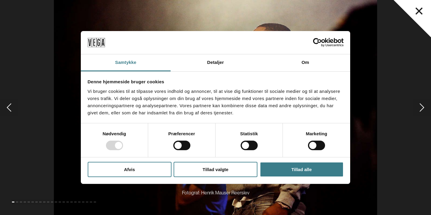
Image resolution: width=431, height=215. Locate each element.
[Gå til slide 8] (40, 202)
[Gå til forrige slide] (9, 107)
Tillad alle (301, 169)
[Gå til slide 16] (71, 202)
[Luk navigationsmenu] (419, 11)
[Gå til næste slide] (422, 107)
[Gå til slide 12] (56, 202)
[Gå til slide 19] (83, 202)
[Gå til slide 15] (67, 202)
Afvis (129, 169)
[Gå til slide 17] (75, 202)
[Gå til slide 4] (25, 202)
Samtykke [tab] (125, 62)
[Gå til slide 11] (52, 202)
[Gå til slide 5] (29, 202)
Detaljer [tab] (215, 62)
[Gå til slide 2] (17, 202)
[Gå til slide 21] (91, 202)
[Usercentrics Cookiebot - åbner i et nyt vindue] (317, 42)
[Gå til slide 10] (48, 202)
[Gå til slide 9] (44, 202)
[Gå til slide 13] (60, 202)
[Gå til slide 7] (36, 202)
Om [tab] (305, 62)
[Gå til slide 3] (21, 202)
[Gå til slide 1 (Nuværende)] (13, 202)
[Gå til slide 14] (64, 202)
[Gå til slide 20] (87, 202)
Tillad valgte (215, 169)
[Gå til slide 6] (32, 202)
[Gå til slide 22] (95, 202)
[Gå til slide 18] (79, 202)
